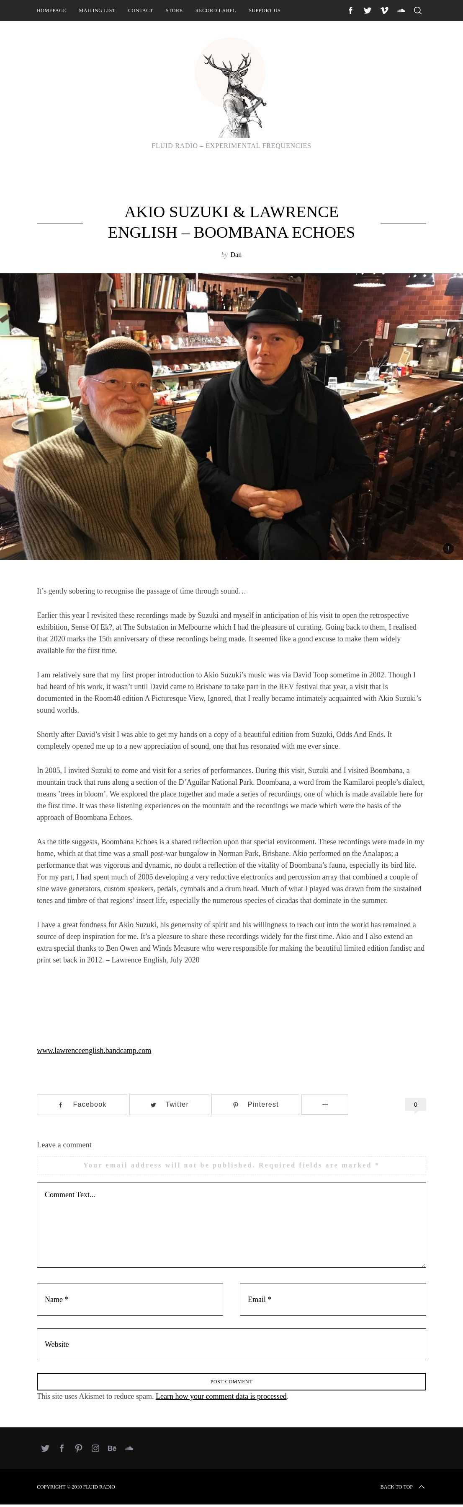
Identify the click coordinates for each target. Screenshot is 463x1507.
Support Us (264, 10)
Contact (140, 10)
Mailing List (97, 10)
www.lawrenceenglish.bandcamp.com (94, 1050)
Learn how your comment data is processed (221, 1399)
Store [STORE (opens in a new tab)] (174, 10)
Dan (236, 254)
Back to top (403, 1489)
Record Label (216, 10)
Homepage (51, 10)
